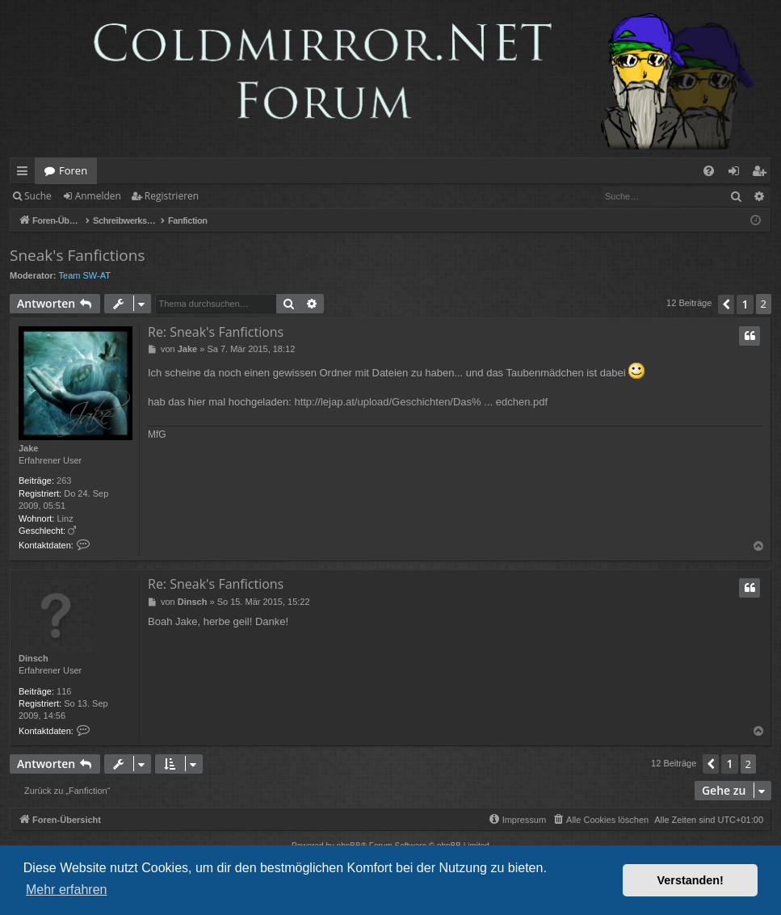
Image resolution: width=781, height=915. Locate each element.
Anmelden (98, 196)
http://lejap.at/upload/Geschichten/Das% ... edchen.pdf (421, 402)
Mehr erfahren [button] (66, 889)
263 (64, 480)
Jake (28, 448)
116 (64, 691)
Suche (38, 196)
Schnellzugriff (25, 173)
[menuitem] (708, 170)
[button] (726, 304)
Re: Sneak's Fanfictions (215, 332)
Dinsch (33, 658)
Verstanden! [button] (690, 880)
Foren (73, 170)
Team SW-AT (85, 275)
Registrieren (172, 196)
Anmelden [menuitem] (738, 173)
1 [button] (744, 304)
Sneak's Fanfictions (77, 255)
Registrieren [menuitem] (762, 173)
